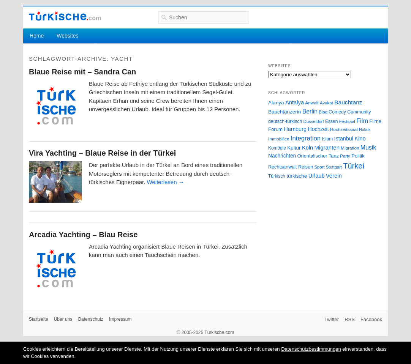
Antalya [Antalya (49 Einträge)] (294, 102)
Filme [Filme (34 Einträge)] (375, 121)
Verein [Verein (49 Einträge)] (334, 176)
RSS (350, 319)
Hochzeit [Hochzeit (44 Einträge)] (318, 129)
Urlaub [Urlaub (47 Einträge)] (316, 176)
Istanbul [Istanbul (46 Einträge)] (343, 139)
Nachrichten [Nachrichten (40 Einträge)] (282, 156)
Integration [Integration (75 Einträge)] (306, 138)
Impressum (120, 319)
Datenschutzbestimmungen (311, 349)
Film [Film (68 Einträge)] (362, 120)
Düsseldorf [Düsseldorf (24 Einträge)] (314, 121)
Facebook (371, 319)
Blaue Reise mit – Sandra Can (82, 72)
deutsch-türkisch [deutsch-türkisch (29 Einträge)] (285, 121)
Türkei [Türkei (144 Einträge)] (353, 166)
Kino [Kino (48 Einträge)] (359, 139)
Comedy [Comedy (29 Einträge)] (337, 112)
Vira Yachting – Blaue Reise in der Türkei (102, 153)
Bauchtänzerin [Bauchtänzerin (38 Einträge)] (284, 112)
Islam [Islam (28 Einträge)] (327, 139)
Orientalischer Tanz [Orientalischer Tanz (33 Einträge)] (318, 156)
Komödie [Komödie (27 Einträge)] (277, 148)
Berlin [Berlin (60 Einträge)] (310, 111)
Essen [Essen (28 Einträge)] (331, 121)
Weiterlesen (165, 182)
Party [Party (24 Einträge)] (345, 156)
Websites (67, 36)
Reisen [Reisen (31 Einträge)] (305, 167)
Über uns (63, 319)
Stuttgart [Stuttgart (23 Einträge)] (334, 167)
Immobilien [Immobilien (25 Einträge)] (278, 139)
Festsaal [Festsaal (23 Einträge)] (347, 121)
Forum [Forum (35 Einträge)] (275, 129)
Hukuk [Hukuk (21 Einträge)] (364, 129)
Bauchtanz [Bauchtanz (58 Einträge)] (348, 102)
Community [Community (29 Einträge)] (359, 112)
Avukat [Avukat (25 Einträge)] (326, 103)
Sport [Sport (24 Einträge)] (320, 167)
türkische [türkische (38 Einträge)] (296, 176)
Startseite (38, 319)
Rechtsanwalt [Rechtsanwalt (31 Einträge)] (282, 167)
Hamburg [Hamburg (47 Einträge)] (295, 129)
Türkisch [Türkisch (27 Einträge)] (276, 176)
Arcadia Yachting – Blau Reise (83, 234)
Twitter (331, 319)
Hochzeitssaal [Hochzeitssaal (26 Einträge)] (344, 129)
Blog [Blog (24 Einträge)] (323, 112)
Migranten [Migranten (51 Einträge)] (327, 147)
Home (37, 36)
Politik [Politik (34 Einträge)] (358, 156)
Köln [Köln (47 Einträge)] (307, 148)
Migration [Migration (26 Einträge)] (350, 147)
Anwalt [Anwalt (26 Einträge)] (312, 102)
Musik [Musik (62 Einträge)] (368, 147)
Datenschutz (90, 319)
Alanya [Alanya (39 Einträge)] (276, 103)
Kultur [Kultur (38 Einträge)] (293, 148)
